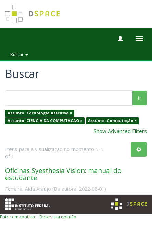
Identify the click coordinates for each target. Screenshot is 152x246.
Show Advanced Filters (120, 130)
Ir (139, 97)
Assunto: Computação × (112, 120)
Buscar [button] (19, 54)
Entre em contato (17, 217)
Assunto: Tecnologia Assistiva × (40, 113)
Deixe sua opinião (57, 217)
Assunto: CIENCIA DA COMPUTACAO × (45, 120)
